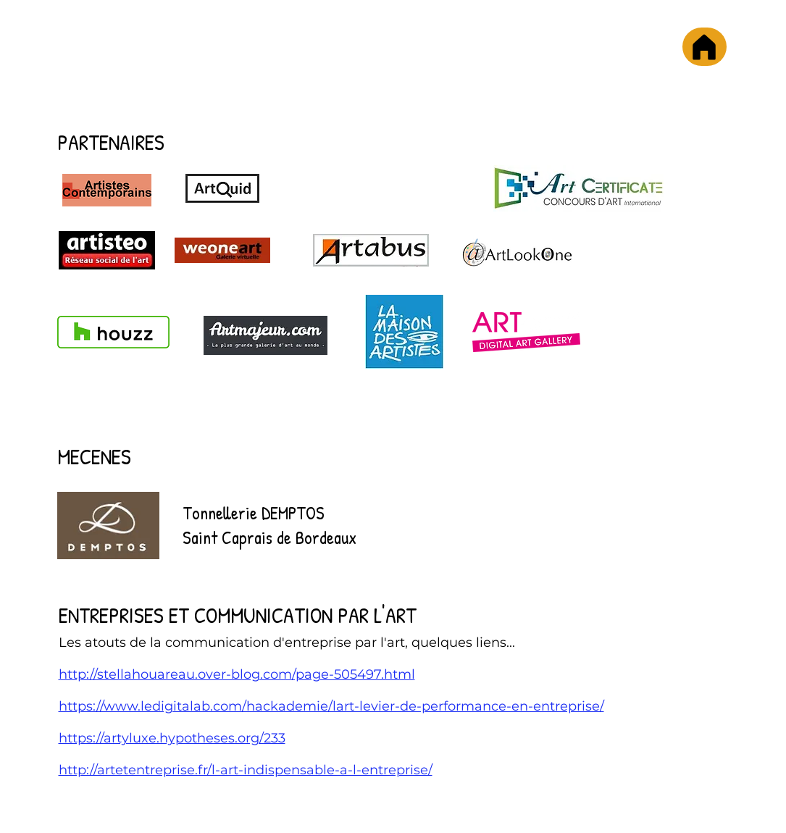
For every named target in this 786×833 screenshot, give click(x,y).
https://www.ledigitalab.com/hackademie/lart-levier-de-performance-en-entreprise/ (331, 706)
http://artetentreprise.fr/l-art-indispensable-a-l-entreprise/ (245, 770)
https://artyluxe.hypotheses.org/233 (172, 738)
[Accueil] (704, 47)
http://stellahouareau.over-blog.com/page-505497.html (237, 674)
